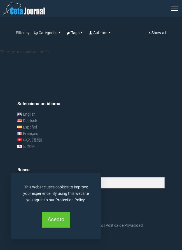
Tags (74, 33)
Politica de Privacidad (124, 225)
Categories (47, 33)
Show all (157, 33)
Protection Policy (70, 200)
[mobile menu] (174, 8)
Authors (99, 33)
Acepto (56, 219)
